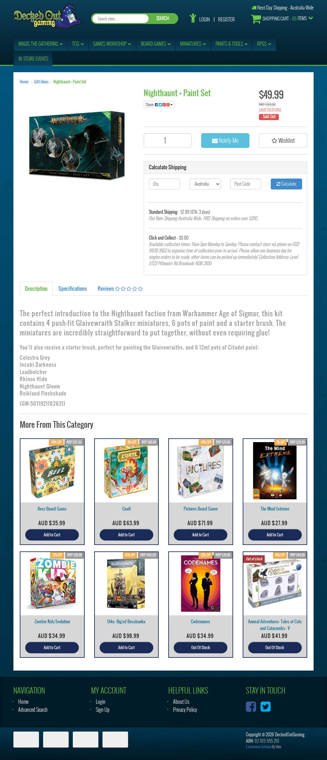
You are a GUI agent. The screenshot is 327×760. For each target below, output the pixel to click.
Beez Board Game (52, 509)
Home (24, 82)
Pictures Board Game (201, 509)
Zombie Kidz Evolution (52, 621)
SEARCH (162, 18)
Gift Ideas (41, 82)
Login (204, 19)
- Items (279, 18)
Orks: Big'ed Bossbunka (126, 621)
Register (226, 19)
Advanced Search (33, 709)
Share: (159, 104)
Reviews (120, 288)
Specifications (72, 288)
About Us (181, 701)
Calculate (286, 183)
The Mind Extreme (275, 509)
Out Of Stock (200, 647)
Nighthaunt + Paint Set (69, 82)
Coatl (126, 509)
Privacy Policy (185, 709)
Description (36, 288)
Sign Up (103, 709)
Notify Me (225, 140)
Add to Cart (52, 535)
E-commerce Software (258, 746)
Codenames (200, 621)
